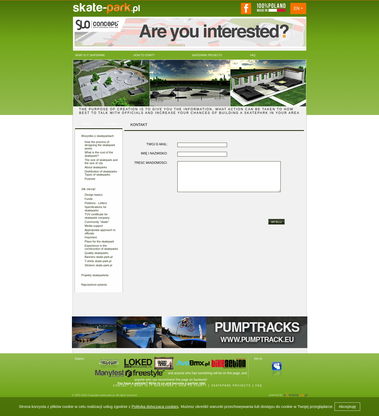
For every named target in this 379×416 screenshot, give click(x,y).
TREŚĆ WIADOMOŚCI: (150, 163)
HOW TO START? (193, 385)
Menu (86, 123)
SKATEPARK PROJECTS (231, 385)
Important (91, 237)
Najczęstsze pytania (94, 284)
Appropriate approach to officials (100, 231)
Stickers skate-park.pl (98, 265)
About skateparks (96, 167)
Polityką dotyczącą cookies (155, 406)
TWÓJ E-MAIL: (157, 144)
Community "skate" (97, 221)
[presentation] (217, 207)
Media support (94, 225)
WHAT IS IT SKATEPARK (154, 385)
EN (296, 8)
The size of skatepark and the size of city (101, 161)
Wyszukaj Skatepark (110, 125)
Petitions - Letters (96, 203)
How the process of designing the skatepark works (100, 145)
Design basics (94, 194)
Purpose (90, 178)
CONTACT (121, 385)
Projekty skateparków (95, 275)
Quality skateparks (96, 253)
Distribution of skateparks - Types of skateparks (102, 173)
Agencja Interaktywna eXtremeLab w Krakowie (295, 393)
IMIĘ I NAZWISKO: (154, 153)
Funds (89, 198)
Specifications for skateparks (96, 208)
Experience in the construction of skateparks (101, 247)
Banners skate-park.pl (99, 256)
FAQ (258, 385)
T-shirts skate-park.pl (98, 261)
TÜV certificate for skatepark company (97, 216)
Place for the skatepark (99, 241)
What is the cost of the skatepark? (99, 154)
